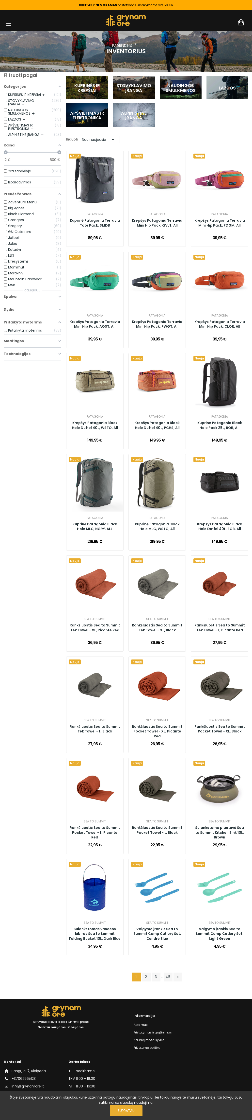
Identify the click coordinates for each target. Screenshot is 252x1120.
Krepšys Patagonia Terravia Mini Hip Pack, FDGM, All (219, 223)
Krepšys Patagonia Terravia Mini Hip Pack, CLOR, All (219, 324)
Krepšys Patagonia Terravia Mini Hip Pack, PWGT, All (157, 324)
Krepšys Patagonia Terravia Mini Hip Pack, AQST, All (95, 324)
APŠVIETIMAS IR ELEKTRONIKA (87, 115)
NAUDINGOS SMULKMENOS (181, 88)
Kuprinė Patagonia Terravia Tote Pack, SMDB (95, 223)
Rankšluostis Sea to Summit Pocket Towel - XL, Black (219, 729)
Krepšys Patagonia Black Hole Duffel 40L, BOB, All (219, 527)
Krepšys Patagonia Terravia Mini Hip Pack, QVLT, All (157, 223)
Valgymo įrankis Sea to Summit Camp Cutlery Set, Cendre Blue (157, 934)
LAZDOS (227, 88)
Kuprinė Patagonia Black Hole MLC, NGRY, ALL (95, 527)
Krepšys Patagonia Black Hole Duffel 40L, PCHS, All (157, 425)
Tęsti (178, 977)
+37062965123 (24, 1078)
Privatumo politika (147, 1048)
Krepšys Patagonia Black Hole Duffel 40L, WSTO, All (95, 425)
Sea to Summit (95, 619)
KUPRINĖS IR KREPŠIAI (87, 88)
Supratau (126, 1110)
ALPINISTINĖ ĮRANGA (134, 115)
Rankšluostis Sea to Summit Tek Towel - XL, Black (157, 628)
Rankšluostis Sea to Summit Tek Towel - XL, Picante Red (95, 628)
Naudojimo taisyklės (149, 1040)
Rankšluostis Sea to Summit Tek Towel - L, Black (95, 729)
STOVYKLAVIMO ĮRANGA (133, 88)
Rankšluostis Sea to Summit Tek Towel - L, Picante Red (219, 628)
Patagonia (95, 214)
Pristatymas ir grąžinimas (153, 1032)
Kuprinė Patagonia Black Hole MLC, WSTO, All (157, 527)
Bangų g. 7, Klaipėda (29, 1070)
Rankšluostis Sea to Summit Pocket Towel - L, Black (157, 830)
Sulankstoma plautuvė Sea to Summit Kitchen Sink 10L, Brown (219, 832)
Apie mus (141, 1025)
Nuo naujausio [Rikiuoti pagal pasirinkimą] (99, 139)
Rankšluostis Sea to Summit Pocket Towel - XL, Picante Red (157, 731)
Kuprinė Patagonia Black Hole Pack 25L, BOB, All (219, 425)
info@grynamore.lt (28, 1086)
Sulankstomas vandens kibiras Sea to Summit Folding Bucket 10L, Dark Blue (95, 934)
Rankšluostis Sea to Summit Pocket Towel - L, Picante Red (95, 832)
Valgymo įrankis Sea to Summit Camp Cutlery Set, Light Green (219, 934)
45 (168, 976)
